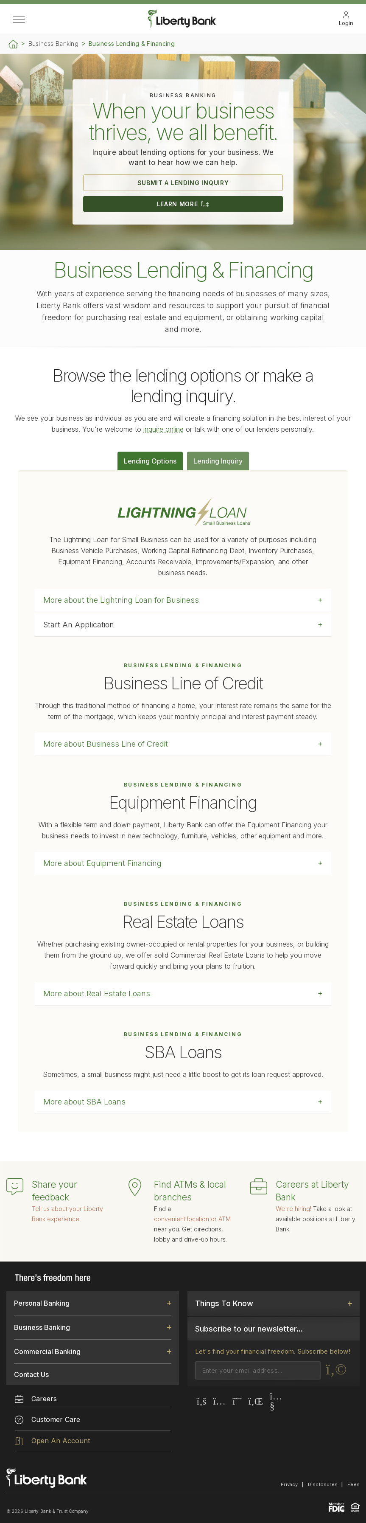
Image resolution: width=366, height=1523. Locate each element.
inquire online (163, 429)
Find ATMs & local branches (190, 1191)
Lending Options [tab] (150, 461)
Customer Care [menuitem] (47, 1419)
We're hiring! (293, 1208)
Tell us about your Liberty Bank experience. (67, 1213)
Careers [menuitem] (36, 1398)
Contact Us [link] (31, 1374)
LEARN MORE (183, 204)
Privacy (289, 1484)
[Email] (258, 1370)
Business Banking (53, 44)
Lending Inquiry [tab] (218, 461)
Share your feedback (54, 1191)
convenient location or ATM (192, 1218)
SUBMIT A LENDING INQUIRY (183, 182)
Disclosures (323, 1484)
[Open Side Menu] (19, 20)
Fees (353, 1484)
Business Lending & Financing (132, 44)
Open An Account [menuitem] (52, 1440)
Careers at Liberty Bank (312, 1191)
